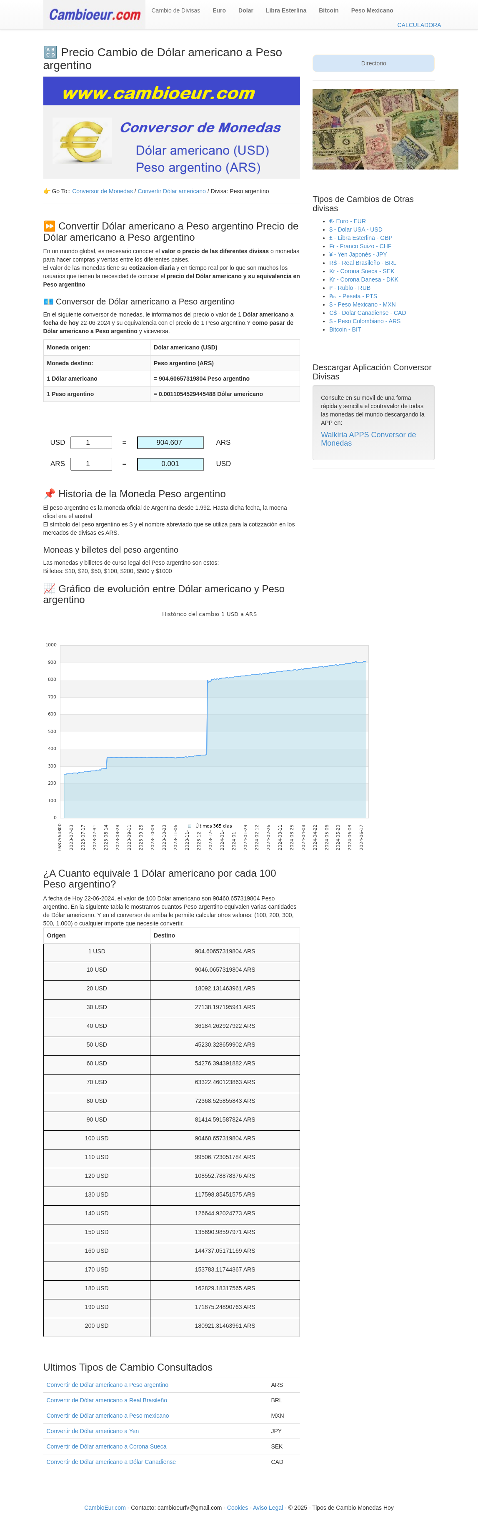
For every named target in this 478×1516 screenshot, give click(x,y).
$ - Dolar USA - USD (356, 229)
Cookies (238, 1507)
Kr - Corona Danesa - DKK (363, 279)
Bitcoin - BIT (345, 329)
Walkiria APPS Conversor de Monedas (368, 439)
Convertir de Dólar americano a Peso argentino (108, 1384)
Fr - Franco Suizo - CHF (360, 246)
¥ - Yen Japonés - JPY (358, 254)
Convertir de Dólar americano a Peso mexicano (108, 1415)
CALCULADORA (419, 25)
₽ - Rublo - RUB (349, 287)
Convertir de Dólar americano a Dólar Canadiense (111, 1462)
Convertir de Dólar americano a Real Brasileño (107, 1400)
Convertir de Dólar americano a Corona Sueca (107, 1446)
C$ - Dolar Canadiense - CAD (367, 312)
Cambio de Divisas (176, 10)
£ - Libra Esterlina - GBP (361, 237)
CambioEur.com (105, 1507)
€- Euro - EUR (347, 221)
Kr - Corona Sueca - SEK (361, 271)
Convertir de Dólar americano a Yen (93, 1431)
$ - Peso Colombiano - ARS (364, 321)
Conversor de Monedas (102, 191)
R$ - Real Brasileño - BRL (362, 262)
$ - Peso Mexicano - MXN (362, 304)
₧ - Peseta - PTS (353, 296)
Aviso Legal (268, 1507)
